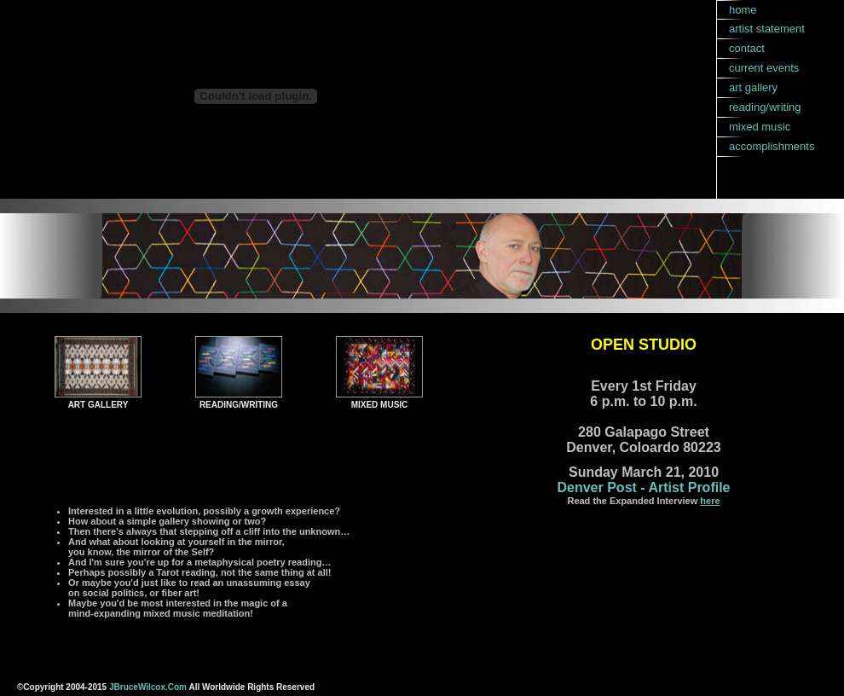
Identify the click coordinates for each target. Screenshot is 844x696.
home (743, 9)
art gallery (753, 87)
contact (747, 48)
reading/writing (765, 107)
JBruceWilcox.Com (148, 687)
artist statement (767, 28)
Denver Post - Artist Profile (643, 487)
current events (764, 67)
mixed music (759, 126)
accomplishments (771, 146)
